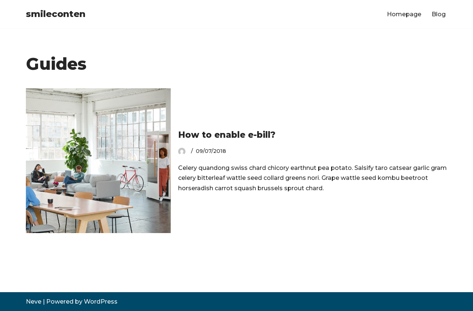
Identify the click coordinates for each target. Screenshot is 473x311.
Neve (33, 301)
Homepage (404, 14)
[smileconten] (55, 14)
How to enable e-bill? (226, 135)
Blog (439, 14)
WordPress (101, 301)
